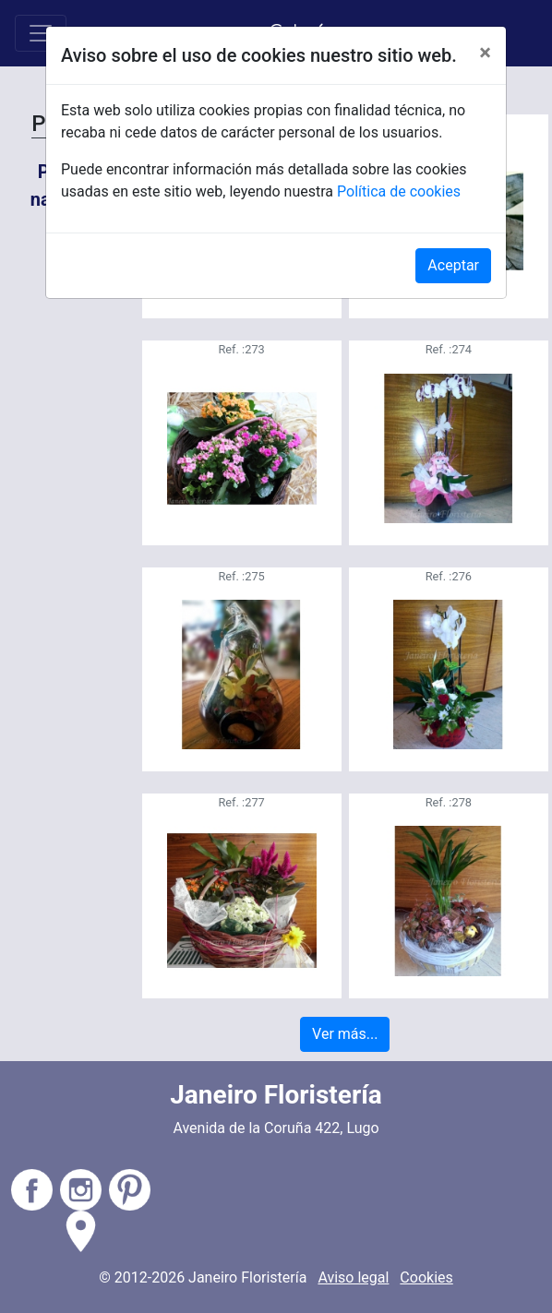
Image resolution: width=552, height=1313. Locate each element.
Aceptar (453, 265)
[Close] (485, 52)
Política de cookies (399, 191)
